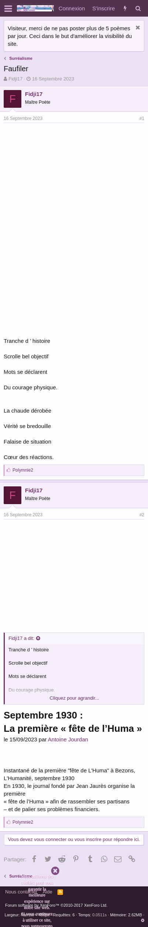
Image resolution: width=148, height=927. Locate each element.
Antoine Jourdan (68, 739)
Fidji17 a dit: (21, 638)
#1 (142, 118)
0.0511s (99, 915)
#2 (142, 514)
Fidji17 (15, 79)
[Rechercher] (137, 8)
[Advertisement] (65, 178)
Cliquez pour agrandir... (74, 698)
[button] (8, 8)
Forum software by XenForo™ (56, 905)
